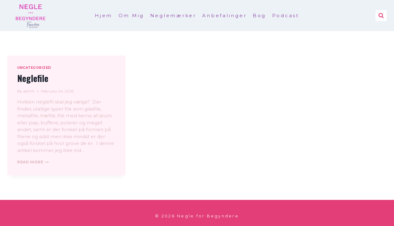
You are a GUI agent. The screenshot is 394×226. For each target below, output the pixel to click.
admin (29, 91)
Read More (33, 162)
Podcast (285, 15)
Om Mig (131, 15)
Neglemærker (173, 15)
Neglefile (32, 78)
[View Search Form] (381, 15)
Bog (259, 15)
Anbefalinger (224, 15)
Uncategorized (34, 68)
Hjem (103, 15)
